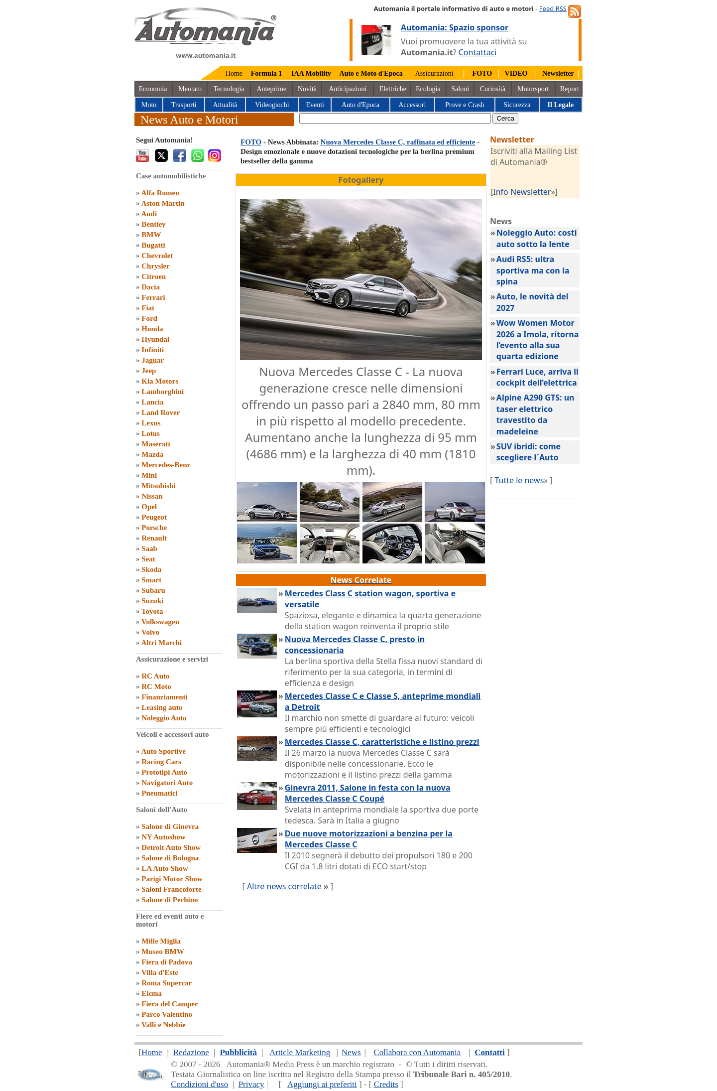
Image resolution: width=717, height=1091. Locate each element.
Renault (154, 538)
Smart (151, 580)
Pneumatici (159, 793)
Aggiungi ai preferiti (322, 1084)
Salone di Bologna (170, 858)
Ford (149, 318)
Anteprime (271, 89)
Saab (149, 548)
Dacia (150, 287)
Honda (152, 329)
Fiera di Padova (166, 962)
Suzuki (152, 601)
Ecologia (428, 89)
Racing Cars (161, 762)
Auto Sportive (163, 751)
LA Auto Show (164, 868)
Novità (307, 89)
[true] (395, 118)
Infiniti (152, 350)
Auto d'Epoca (360, 105)
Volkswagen (160, 622)
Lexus (150, 423)
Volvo (150, 632)
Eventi (315, 105)
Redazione (191, 1052)
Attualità (225, 105)
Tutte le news (519, 480)
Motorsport (533, 89)
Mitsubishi (158, 486)
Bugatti (153, 245)
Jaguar (152, 360)
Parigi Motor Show (171, 879)
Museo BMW (162, 951)
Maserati (155, 444)
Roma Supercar (166, 983)
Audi (149, 214)
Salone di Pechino (169, 900)
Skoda (151, 569)
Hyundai (155, 339)
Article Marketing (299, 1052)
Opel (149, 507)
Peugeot (154, 517)
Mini (149, 475)
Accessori (412, 105)
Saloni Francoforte (171, 889)
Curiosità (492, 89)
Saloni (460, 89)
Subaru (153, 590)
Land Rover (160, 412)
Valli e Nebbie (163, 1025)
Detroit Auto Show (171, 847)
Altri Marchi (161, 643)
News (351, 1052)
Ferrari (153, 297)
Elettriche (392, 89)
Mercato (190, 89)
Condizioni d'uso (199, 1084)
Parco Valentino (166, 1014)
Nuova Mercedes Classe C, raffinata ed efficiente (398, 142)
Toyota (152, 611)
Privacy (251, 1084)
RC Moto (156, 686)
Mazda (152, 454)
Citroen (153, 276)
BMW (151, 235)
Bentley (153, 224)
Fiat (147, 308)
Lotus (150, 433)
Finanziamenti (164, 697)
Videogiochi (272, 105)
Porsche (154, 528)
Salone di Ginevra (170, 826)
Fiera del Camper (169, 1004)
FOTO (250, 142)
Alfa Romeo (160, 193)
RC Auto (155, 676)
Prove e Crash (464, 105)
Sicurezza (516, 105)
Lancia (152, 402)
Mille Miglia (161, 941)
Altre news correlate (284, 886)
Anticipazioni (347, 89)
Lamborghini (162, 392)
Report (569, 89)
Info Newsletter (522, 191)
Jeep (148, 371)
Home (234, 73)
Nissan (152, 496)
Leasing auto (161, 707)
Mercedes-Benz (165, 465)
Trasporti (184, 105)
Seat (148, 559)
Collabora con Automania (417, 1052)
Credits (386, 1084)
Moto (148, 105)
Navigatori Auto (167, 783)
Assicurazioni (434, 73)
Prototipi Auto (164, 772)
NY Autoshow (163, 837)
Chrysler (155, 266)
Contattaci (478, 52)
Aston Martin (162, 203)
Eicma (151, 993)
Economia (153, 89)
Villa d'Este (159, 972)
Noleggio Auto (163, 718)
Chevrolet (157, 256)
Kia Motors (159, 381)
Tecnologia (229, 89)
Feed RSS (553, 8)
